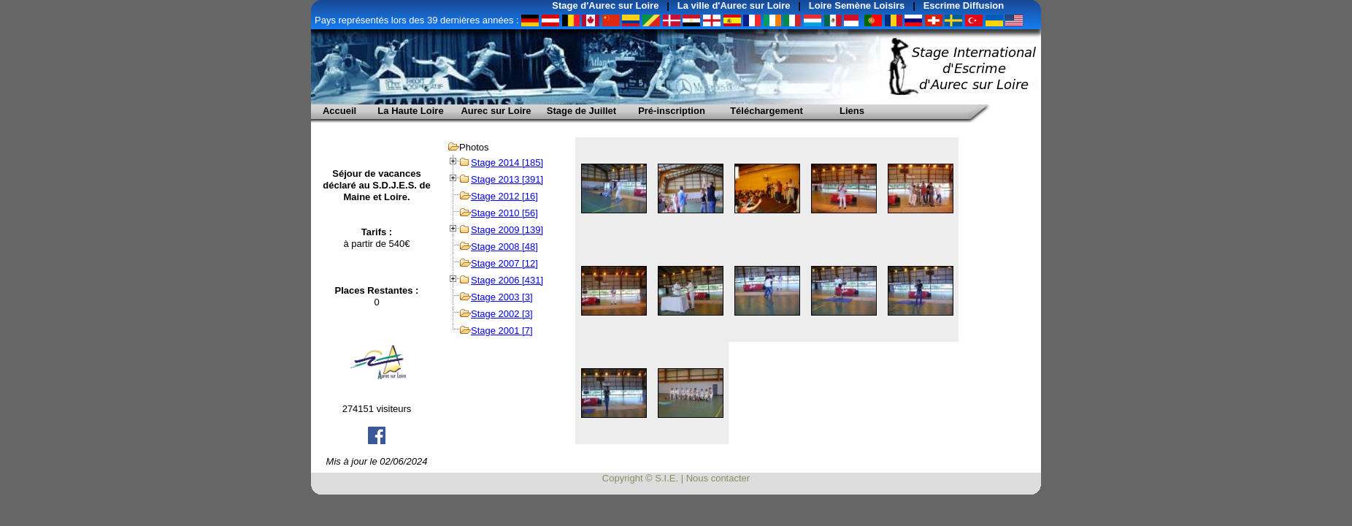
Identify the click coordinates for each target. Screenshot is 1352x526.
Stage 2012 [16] (504, 196)
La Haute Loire (410, 110)
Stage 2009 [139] (507, 229)
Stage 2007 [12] (504, 263)
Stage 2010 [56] (504, 212)
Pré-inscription (671, 110)
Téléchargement (766, 110)
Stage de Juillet (581, 110)
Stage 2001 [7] (502, 330)
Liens (852, 110)
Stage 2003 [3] (502, 296)
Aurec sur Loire (496, 110)
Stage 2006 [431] (507, 280)
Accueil (339, 110)
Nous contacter (718, 478)
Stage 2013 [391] (507, 179)
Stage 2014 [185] (507, 162)
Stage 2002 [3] (502, 313)
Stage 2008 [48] (504, 246)
